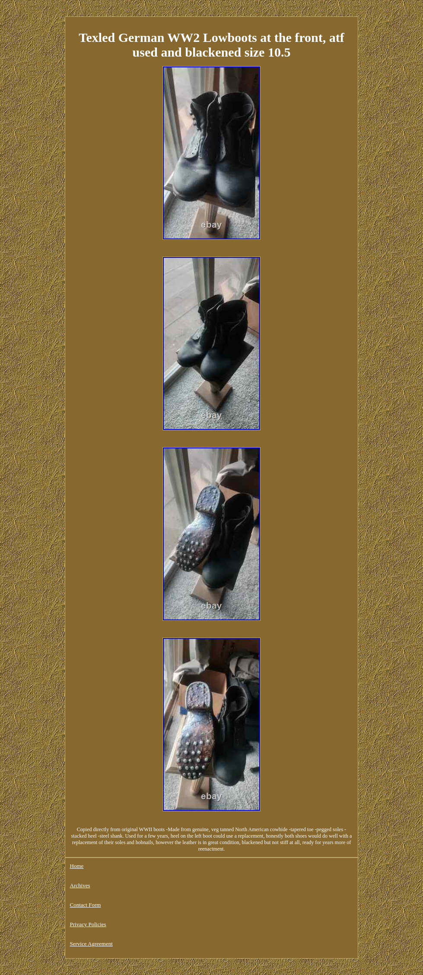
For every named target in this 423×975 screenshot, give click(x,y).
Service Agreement (91, 943)
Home (77, 866)
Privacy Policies (88, 924)
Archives (80, 885)
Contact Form (85, 905)
